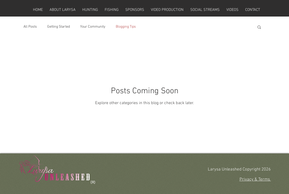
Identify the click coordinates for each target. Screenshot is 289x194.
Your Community (92, 27)
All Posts (30, 27)
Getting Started (58, 27)
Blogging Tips (126, 27)
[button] (259, 27)
